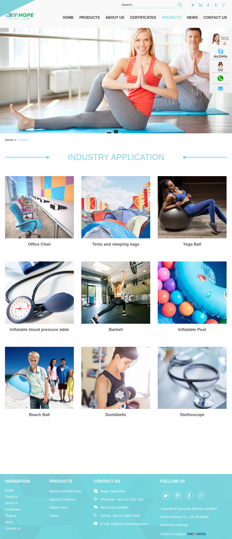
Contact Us (215, 17)
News (192, 17)
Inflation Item (58, 507)
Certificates (143, 17)
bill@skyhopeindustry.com (129, 524)
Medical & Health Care (65, 491)
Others (54, 515)
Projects (171, 17)
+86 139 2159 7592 (130, 499)
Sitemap (182, 525)
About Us (114, 17)
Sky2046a (118, 491)
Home (68, 17)
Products (89, 17)
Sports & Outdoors (62, 499)
